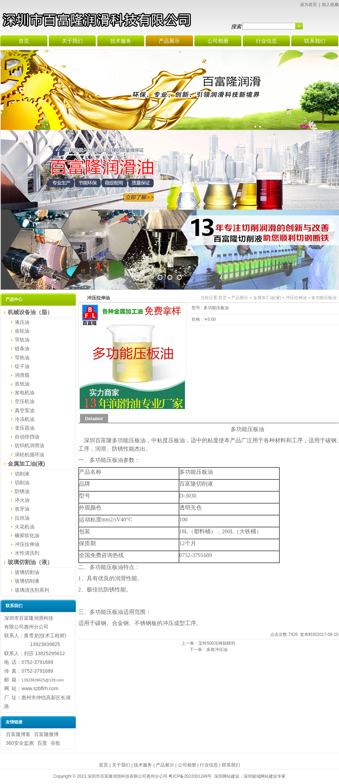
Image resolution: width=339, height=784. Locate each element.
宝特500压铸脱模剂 (216, 643)
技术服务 (143, 765)
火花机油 (24, 526)
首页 (222, 297)
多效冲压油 (216, 649)
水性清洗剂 (27, 553)
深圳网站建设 (226, 776)
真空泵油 (24, 410)
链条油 (22, 348)
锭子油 (22, 366)
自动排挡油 (27, 436)
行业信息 (209, 765)
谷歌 (55, 743)
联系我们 (231, 765)
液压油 (22, 322)
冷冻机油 (24, 419)
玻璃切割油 (27, 572)
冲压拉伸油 (27, 544)
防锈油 (22, 491)
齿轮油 (22, 331)
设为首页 (308, 4)
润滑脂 (22, 375)
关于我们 (121, 765)
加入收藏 (330, 4)
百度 (42, 743)
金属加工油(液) (267, 297)
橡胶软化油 (27, 535)
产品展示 (239, 297)
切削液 (22, 474)
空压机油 (24, 401)
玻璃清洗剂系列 (32, 590)
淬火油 (22, 500)
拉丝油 (22, 518)
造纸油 (22, 384)
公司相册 (187, 765)
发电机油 (24, 392)
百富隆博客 (18, 734)
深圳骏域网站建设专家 (265, 776)
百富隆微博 (46, 734)
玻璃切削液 (27, 581)
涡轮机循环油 (29, 454)
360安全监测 (20, 743)
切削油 (22, 482)
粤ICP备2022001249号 (190, 776)
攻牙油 (22, 509)
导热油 (22, 357)
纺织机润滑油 (29, 445)
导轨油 (22, 339)
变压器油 (24, 428)
